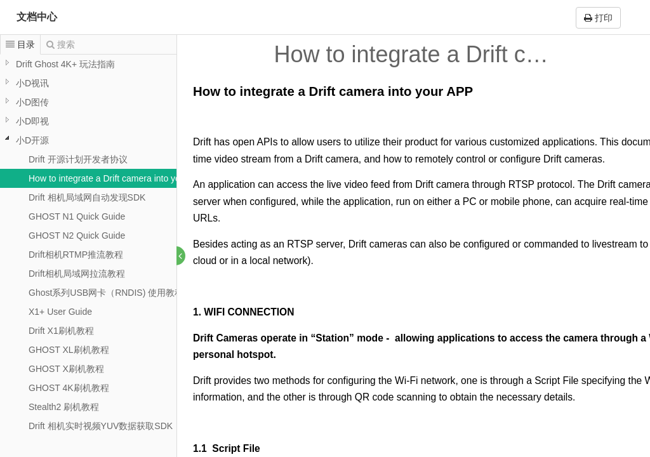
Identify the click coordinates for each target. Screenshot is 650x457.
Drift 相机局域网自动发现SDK (87, 197)
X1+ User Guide (60, 312)
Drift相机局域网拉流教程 (77, 273)
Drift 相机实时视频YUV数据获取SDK (101, 426)
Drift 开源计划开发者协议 (78, 159)
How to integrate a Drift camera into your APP (118, 178)
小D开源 (32, 140)
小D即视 (32, 121)
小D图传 (32, 102)
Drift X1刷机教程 (61, 331)
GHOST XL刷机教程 (69, 350)
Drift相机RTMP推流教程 (76, 254)
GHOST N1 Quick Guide (77, 216)
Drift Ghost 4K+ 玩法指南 (65, 64)
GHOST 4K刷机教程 (69, 388)
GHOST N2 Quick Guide (77, 235)
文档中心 (37, 16)
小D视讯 (32, 83)
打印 (598, 18)
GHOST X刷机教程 (66, 369)
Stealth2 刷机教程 (64, 407)
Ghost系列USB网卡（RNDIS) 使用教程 (106, 293)
